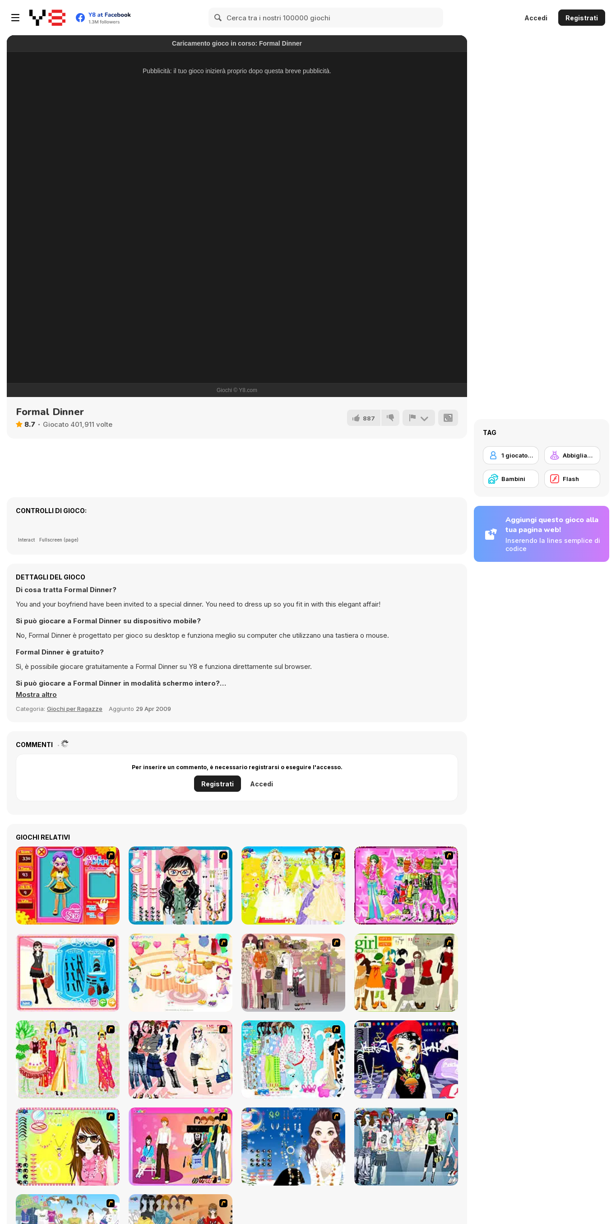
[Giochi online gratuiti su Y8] (47, 17)
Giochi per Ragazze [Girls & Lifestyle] (74, 708)
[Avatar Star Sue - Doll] (68, 885)
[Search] (218, 18)
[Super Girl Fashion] (406, 973)
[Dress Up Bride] (293, 885)
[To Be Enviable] (68, 1146)
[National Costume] (68, 1059)
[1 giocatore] (511, 455)
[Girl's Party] (180, 973)
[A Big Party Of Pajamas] (293, 1059)
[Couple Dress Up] (180, 1146)
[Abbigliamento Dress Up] (572, 455)
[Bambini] (511, 479)
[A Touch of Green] (406, 885)
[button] (36, 695)
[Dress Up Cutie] (180, 885)
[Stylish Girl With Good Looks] (406, 1059)
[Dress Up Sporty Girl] (180, 1059)
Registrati (581, 18)
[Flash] (572, 479)
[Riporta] (419, 418)
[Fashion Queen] (68, 973)
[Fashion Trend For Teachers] (293, 973)
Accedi (535, 18)
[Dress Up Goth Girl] (293, 1146)
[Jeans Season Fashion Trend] (406, 1146)
